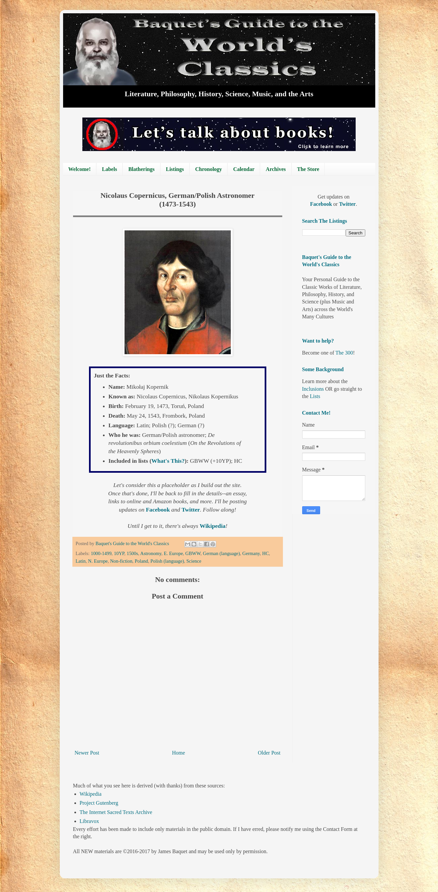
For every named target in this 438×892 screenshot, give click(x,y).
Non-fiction (121, 561)
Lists (315, 396)
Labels (109, 169)
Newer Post (87, 753)
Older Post (269, 753)
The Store (308, 169)
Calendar (243, 169)
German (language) (221, 553)
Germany (251, 553)
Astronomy (150, 553)
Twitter (191, 509)
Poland (141, 561)
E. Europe (173, 553)
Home (178, 753)
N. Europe (98, 561)
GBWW (193, 553)
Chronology (208, 169)
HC (265, 553)
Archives (276, 169)
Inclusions (313, 389)
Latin (81, 561)
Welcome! (79, 169)
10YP (119, 553)
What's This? (168, 460)
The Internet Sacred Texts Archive (116, 812)
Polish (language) (167, 561)
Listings (175, 169)
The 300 (344, 353)
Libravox (89, 821)
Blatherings (141, 169)
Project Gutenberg (99, 803)
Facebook (158, 509)
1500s (132, 553)
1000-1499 (101, 553)
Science (193, 561)
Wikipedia (91, 794)
